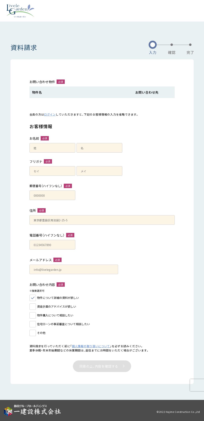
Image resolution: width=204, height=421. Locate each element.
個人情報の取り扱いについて (91, 346)
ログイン (50, 114)
